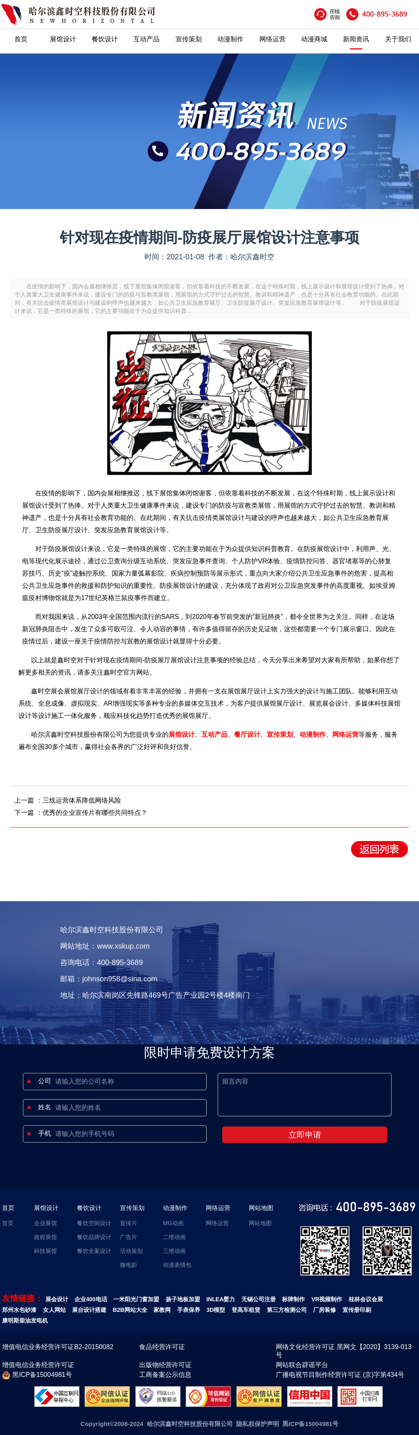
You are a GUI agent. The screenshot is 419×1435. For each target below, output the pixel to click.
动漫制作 (230, 39)
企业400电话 (90, 1299)
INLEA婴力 (220, 1299)
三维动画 (174, 1251)
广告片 (128, 1237)
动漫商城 (314, 39)
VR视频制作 (326, 1299)
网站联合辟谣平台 (302, 1364)
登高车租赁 (246, 1310)
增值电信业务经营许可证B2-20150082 (57, 1346)
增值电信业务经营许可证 (38, 1364)
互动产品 (146, 39)
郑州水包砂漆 (19, 1310)
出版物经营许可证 (165, 1364)
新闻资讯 (356, 39)
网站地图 (261, 1207)
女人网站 (54, 1310)
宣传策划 (189, 39)
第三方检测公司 (287, 1310)
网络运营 (272, 39)
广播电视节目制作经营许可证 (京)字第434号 (340, 1374)
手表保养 (188, 1310)
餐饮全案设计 (94, 1251)
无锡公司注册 (258, 1299)
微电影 (128, 1265)
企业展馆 (45, 1223)
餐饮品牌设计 (94, 1237)
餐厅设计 (247, 734)
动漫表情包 (177, 1265)
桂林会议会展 (366, 1299)
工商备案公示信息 (165, 1374)
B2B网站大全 (130, 1310)
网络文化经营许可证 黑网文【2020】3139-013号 (344, 1351)
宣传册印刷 (356, 1310)
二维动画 (174, 1237)
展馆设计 (63, 39)
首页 (20, 39)
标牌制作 (293, 1299)
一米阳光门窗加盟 (136, 1299)
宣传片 (128, 1223)
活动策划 (131, 1251)
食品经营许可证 (162, 1346)
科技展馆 (45, 1251)
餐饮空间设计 (94, 1223)
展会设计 (56, 1299)
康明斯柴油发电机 (25, 1320)
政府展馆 (45, 1237)
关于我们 (398, 39)
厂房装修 (324, 1310)
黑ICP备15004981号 (37, 1375)
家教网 (162, 1310)
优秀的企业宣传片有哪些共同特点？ (95, 812)
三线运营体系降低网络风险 (82, 800)
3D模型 (216, 1310)
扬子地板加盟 (183, 1299)
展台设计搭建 (89, 1310)
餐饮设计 (105, 39)
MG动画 (173, 1223)
